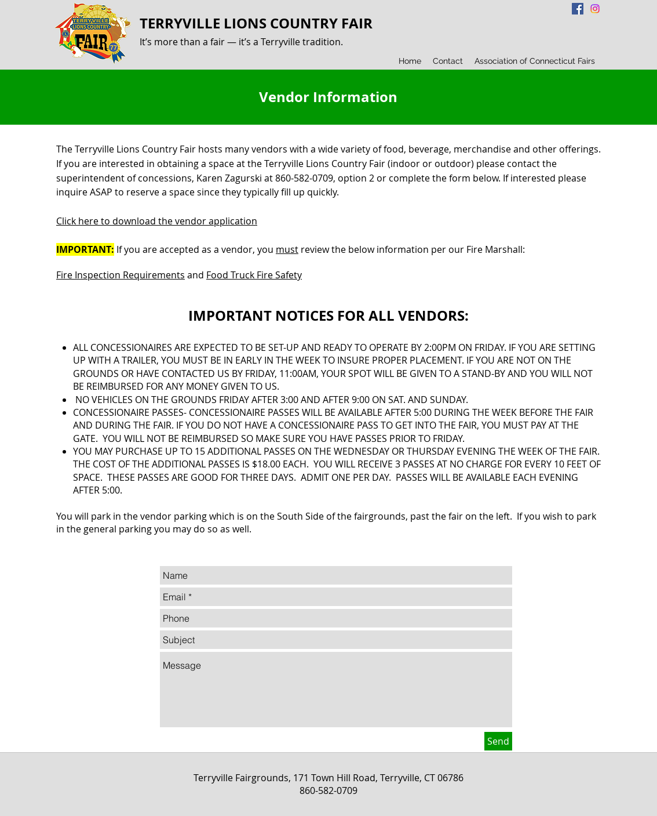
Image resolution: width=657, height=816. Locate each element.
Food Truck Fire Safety (254, 275)
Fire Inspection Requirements (120, 275)
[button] (448, 61)
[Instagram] (595, 8)
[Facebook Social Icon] (577, 8)
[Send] (498, 741)
